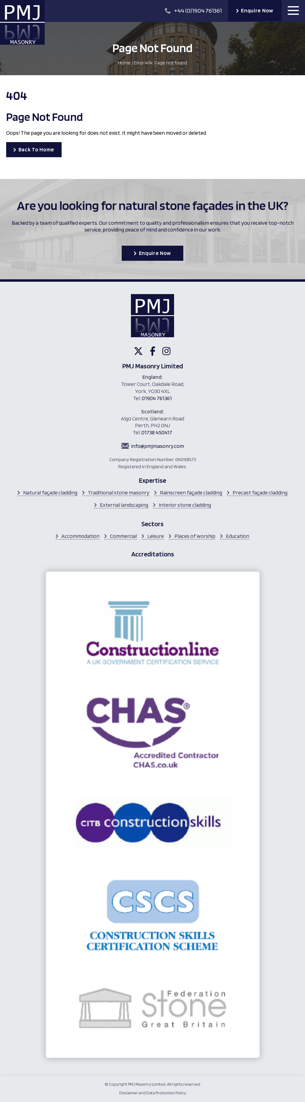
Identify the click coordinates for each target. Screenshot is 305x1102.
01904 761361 (157, 398)
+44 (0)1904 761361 (193, 10)
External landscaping (124, 505)
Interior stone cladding (185, 505)
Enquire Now (257, 10)
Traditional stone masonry (118, 492)
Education (237, 536)
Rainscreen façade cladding (191, 492)
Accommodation (80, 536)
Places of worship (194, 536)
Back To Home (36, 149)
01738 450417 (156, 432)
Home (124, 63)
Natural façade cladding (50, 492)
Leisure (155, 536)
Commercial (123, 536)
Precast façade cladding (260, 492)
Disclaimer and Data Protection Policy (152, 1092)
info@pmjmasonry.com (157, 446)
